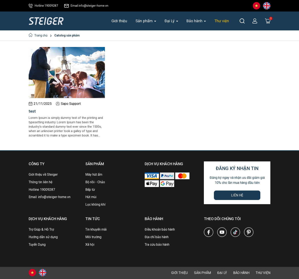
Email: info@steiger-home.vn (49, 197)
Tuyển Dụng (37, 245)
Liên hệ (237, 195)
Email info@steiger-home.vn (86, 5)
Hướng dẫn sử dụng (43, 237)
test (32, 111)
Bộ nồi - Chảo (95, 182)
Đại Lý (170, 21)
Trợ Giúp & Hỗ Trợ (41, 229)
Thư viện (221, 21)
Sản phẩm (144, 21)
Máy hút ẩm (93, 174)
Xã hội (89, 245)
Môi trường (93, 237)
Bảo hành (195, 21)
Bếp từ (90, 190)
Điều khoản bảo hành (160, 229)
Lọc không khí (95, 204)
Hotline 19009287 (43, 5)
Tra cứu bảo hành (157, 245)
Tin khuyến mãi (96, 229)
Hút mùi (90, 197)
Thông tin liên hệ (40, 182)
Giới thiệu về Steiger (43, 174)
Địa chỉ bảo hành (157, 237)
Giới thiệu (119, 21)
